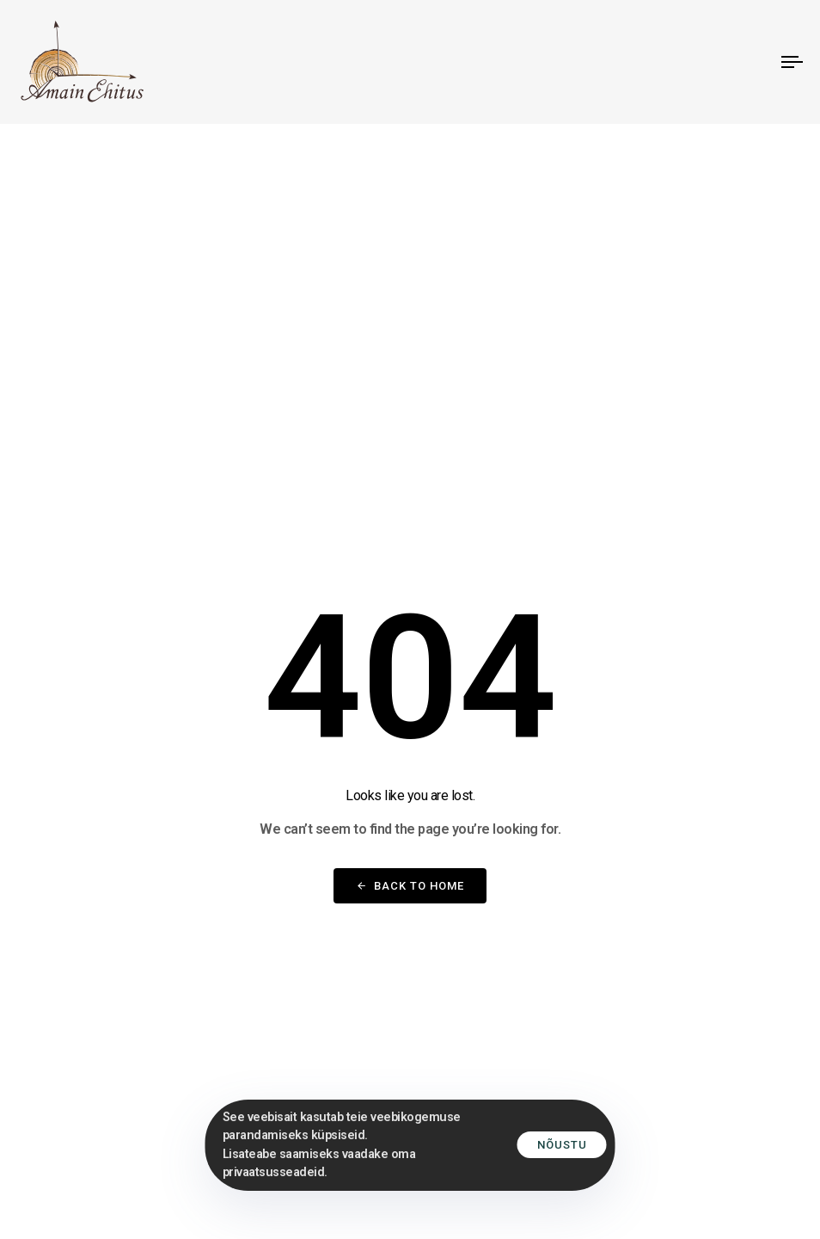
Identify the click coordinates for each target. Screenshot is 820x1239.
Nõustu (562, 1144)
